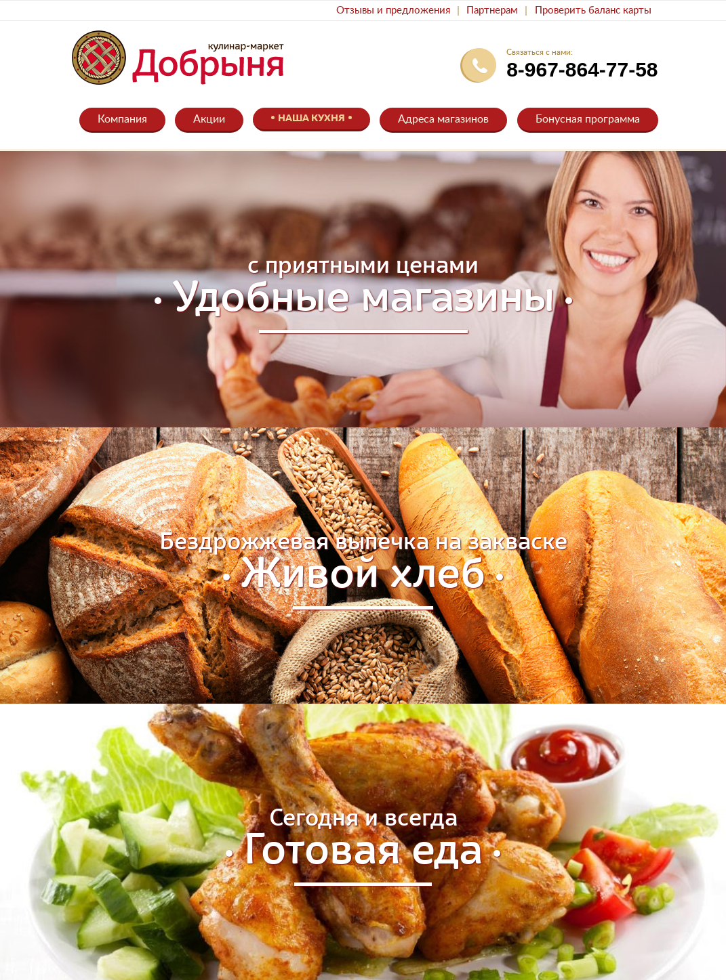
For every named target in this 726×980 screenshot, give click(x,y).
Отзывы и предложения (393, 10)
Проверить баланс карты (593, 10)
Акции (209, 119)
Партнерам (492, 10)
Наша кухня (311, 118)
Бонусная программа (588, 119)
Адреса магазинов (443, 119)
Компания (122, 119)
